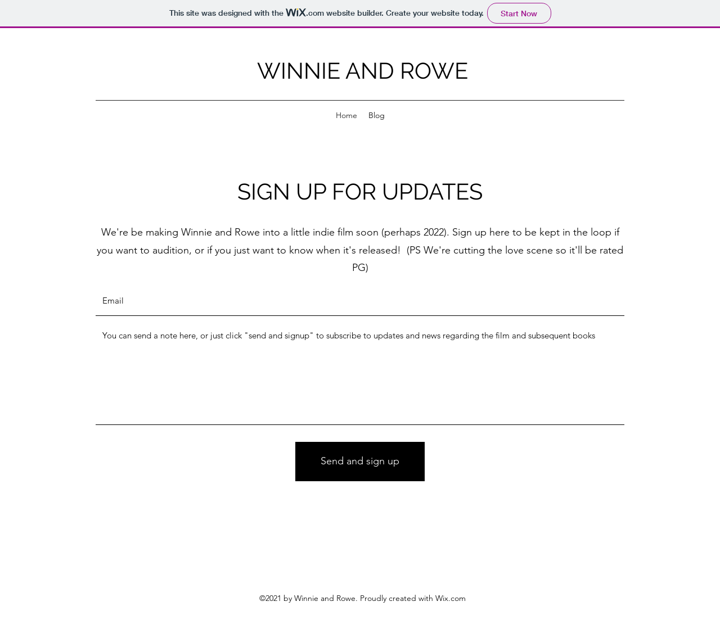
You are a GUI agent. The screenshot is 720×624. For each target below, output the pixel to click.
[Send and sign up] (360, 461)
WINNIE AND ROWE (362, 70)
